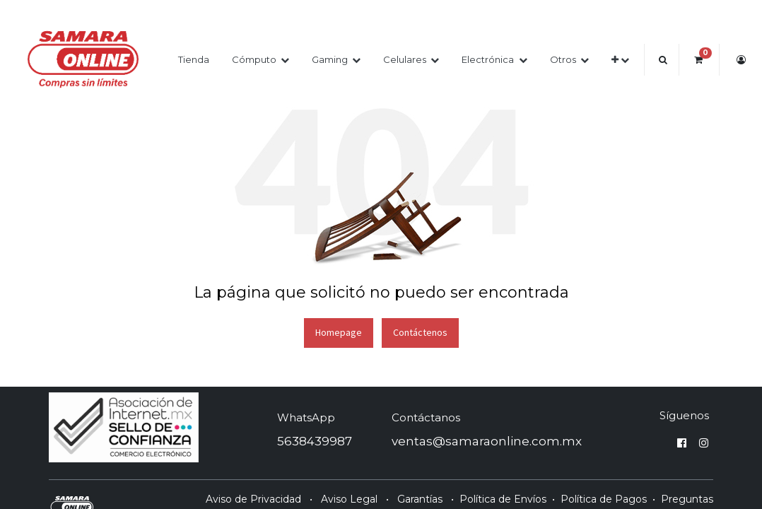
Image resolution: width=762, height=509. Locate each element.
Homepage (338, 332)
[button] (620, 59)
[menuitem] (194, 60)
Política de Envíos (502, 499)
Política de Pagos (604, 499)
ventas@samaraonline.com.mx (487, 441)
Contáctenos (420, 332)
